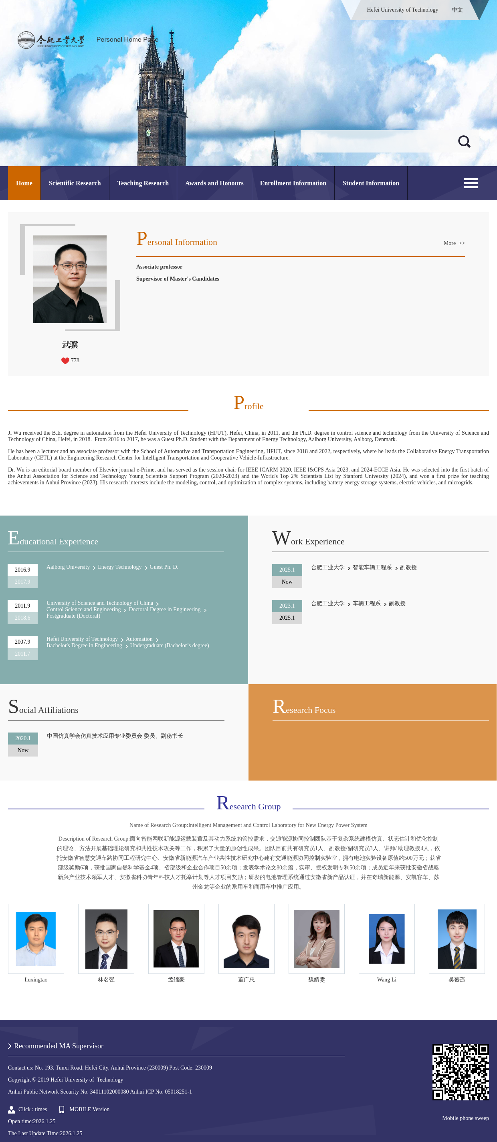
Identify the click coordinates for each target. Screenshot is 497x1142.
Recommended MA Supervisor (58, 1046)
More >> (454, 243)
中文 (457, 10)
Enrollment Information (293, 183)
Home (24, 183)
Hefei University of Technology (402, 10)
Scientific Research (75, 183)
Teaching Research (143, 183)
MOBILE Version (90, 1109)
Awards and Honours (214, 183)
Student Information (371, 183)
